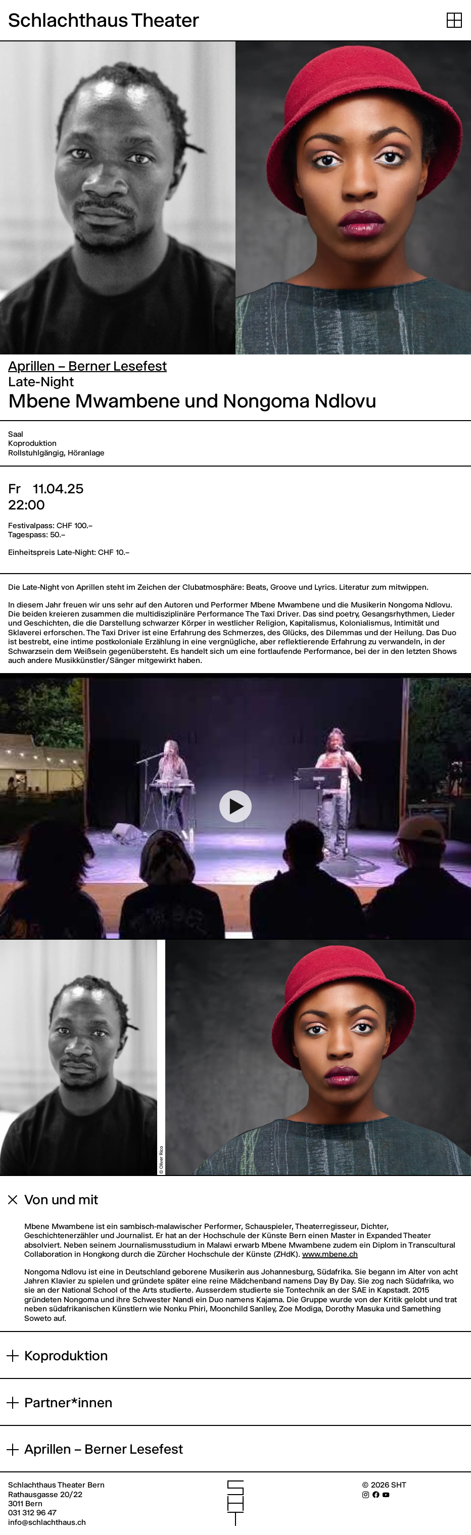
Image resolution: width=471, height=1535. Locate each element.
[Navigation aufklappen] (454, 20)
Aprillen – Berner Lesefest (87, 366)
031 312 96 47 (32, 1512)
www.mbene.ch (330, 1254)
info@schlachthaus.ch (47, 1522)
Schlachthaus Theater (104, 20)
